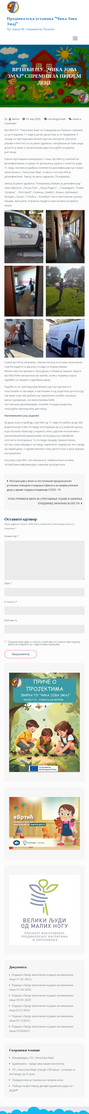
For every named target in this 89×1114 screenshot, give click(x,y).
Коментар (11, 536)
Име (8, 583)
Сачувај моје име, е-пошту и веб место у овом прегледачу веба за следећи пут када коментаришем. (44, 643)
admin (15, 119)
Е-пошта (10, 602)
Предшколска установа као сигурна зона (37, 1080)
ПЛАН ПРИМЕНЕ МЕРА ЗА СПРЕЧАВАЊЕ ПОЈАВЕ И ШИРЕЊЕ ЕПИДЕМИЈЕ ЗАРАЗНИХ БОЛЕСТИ (45, 501)
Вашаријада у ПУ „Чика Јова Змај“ (33, 1057)
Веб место (10, 620)
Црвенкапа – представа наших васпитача (38, 1063)
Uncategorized (57, 119)
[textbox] (44, 1003)
